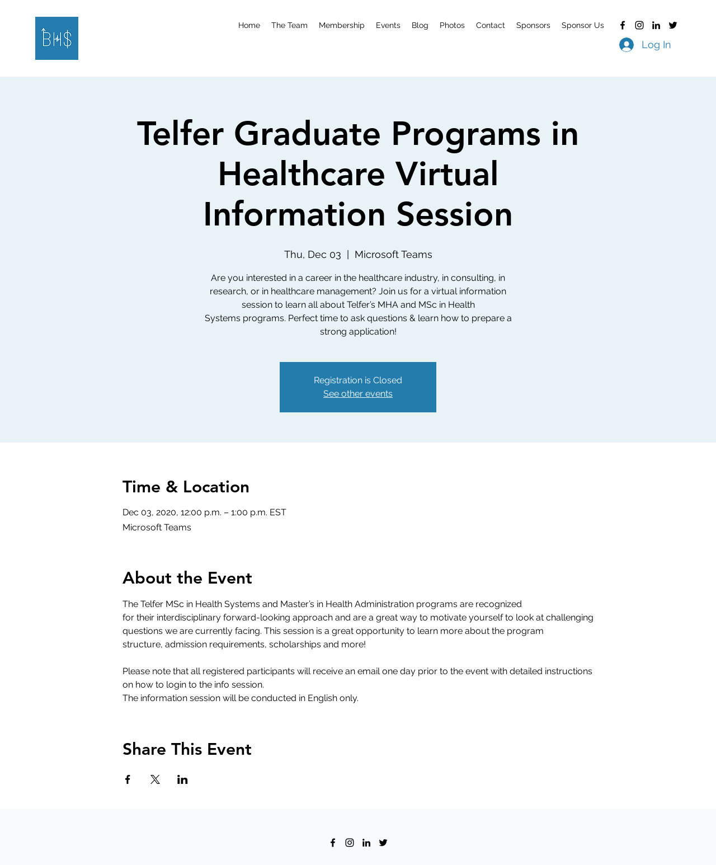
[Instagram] (639, 25)
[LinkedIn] (656, 25)
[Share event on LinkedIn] (182, 779)
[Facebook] (622, 25)
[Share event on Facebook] (128, 779)
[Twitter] (673, 25)
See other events (358, 393)
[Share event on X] (155, 779)
